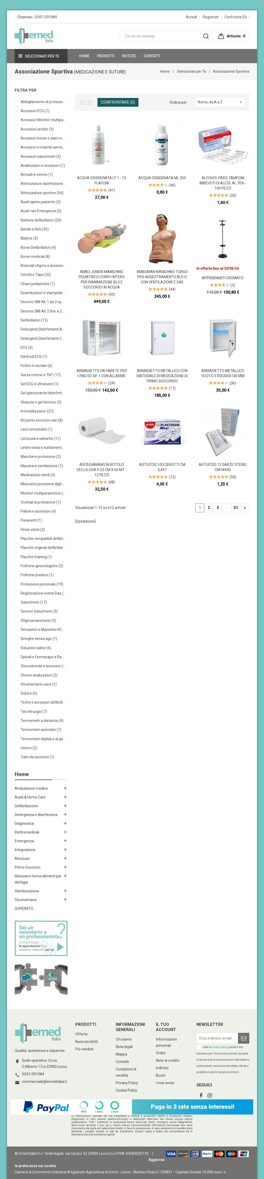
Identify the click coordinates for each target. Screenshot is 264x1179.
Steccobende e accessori (43, 666)
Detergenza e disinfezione (36, 815)
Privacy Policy (127, 1083)
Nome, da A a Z (220, 102)
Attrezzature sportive (42, 193)
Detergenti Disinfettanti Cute (43, 338)
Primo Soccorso (27, 867)
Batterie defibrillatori (41, 220)
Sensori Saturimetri (39, 611)
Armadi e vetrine (37, 174)
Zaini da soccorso (37, 757)
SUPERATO (24, 908)
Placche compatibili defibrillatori (43, 539)
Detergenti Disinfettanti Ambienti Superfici (43, 329)
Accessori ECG (35, 111)
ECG (27, 347)
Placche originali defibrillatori (43, 548)
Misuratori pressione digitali (43, 484)
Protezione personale (42, 584)
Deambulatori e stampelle (43, 293)
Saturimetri (34, 602)
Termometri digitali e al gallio (43, 739)
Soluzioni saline (36, 648)
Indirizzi (162, 1068)
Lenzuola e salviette (41, 438)
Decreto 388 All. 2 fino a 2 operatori (43, 311)
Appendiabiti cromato (223, 278)
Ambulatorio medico (31, 788)
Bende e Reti (35, 229)
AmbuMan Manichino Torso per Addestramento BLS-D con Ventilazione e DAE (162, 277)
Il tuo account (166, 1027)
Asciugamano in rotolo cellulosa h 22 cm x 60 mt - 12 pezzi (102, 470)
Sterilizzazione (27, 891)
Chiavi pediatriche (38, 284)
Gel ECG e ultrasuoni (40, 384)
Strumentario (26, 900)
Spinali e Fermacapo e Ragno (43, 657)
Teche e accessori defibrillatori (43, 702)
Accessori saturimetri (41, 156)
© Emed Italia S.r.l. (29, 1153)
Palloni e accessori (38, 511)
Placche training (36, 557)
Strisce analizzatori (39, 675)
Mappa (121, 1054)
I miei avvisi (165, 1083)
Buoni (160, 1075)
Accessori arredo (37, 129)
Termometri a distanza (42, 721)
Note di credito (167, 1060)
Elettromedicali (27, 832)
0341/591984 (46, 17)
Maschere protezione (41, 457)
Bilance (29, 238)
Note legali (124, 1047)
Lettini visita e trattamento (43, 448)
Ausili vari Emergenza (41, 211)
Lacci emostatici (36, 429)
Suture (29, 693)
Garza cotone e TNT (41, 375)
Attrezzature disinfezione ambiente (43, 184)
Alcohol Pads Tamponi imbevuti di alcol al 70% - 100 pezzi (223, 183)
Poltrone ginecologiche (42, 566)
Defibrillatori (34, 320)
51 (236, 508)
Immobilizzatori (37, 411)
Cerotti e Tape (36, 275)
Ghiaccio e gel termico (41, 402)
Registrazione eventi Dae (43, 593)
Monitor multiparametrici (43, 493)
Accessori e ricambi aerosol (43, 147)
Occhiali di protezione (41, 502)
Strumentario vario (39, 684)
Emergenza (24, 841)
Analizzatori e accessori (43, 165)
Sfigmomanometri (38, 621)
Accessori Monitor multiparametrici (43, 120)
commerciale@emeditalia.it (44, 1081)
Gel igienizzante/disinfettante (43, 393)
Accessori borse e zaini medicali (43, 138)
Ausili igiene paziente (41, 202)
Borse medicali (35, 256)
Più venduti (84, 1049)
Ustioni (29, 748)
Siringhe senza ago (39, 639)
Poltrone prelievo (37, 575)
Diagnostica (24, 823)
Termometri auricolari (41, 730)
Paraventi (31, 520)
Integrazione (25, 850)
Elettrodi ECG (34, 356)
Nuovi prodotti (86, 1042)
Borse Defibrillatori (38, 247)
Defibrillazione (26, 806)
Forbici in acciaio (36, 366)
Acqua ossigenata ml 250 (162, 178)
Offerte (81, 1034)
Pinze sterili (33, 529)
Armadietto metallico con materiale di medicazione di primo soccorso (162, 376)
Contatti (122, 1062)
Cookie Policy (126, 1090)
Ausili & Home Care (30, 797)
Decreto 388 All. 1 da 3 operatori (43, 302)
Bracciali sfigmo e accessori (43, 265)
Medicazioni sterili (38, 475)
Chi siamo (124, 1039)
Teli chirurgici (34, 712)
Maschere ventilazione (42, 466)
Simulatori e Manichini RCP (43, 630)
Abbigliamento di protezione (43, 102)
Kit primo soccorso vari (42, 420)
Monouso (22, 858)
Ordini (161, 1053)
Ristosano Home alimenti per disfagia (38, 879)
